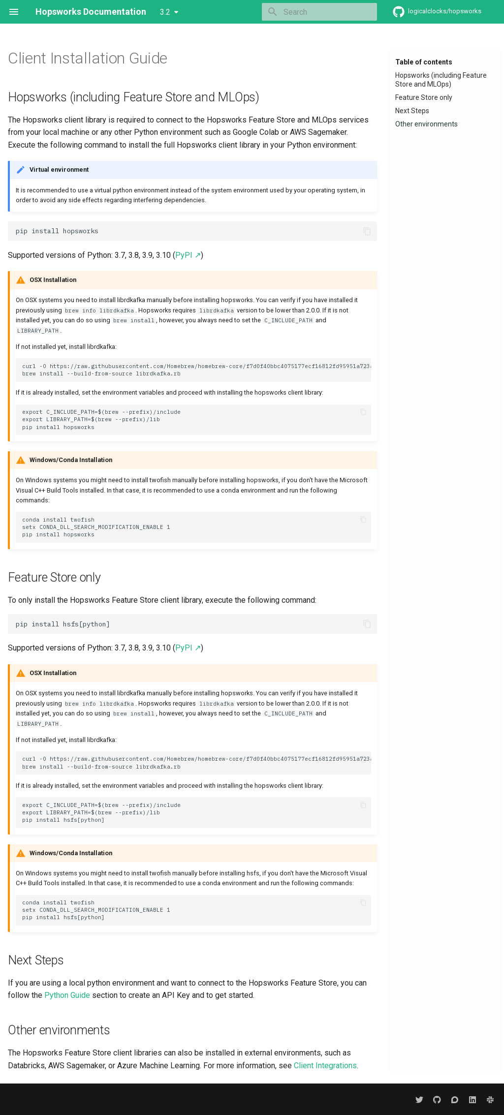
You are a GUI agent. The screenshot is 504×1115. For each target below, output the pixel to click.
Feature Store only (423, 97)
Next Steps (412, 111)
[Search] (319, 12)
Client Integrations (325, 1065)
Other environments (426, 124)
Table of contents (423, 62)
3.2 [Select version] (165, 12)
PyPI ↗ (188, 255)
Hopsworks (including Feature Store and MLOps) (441, 79)
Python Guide (67, 995)
